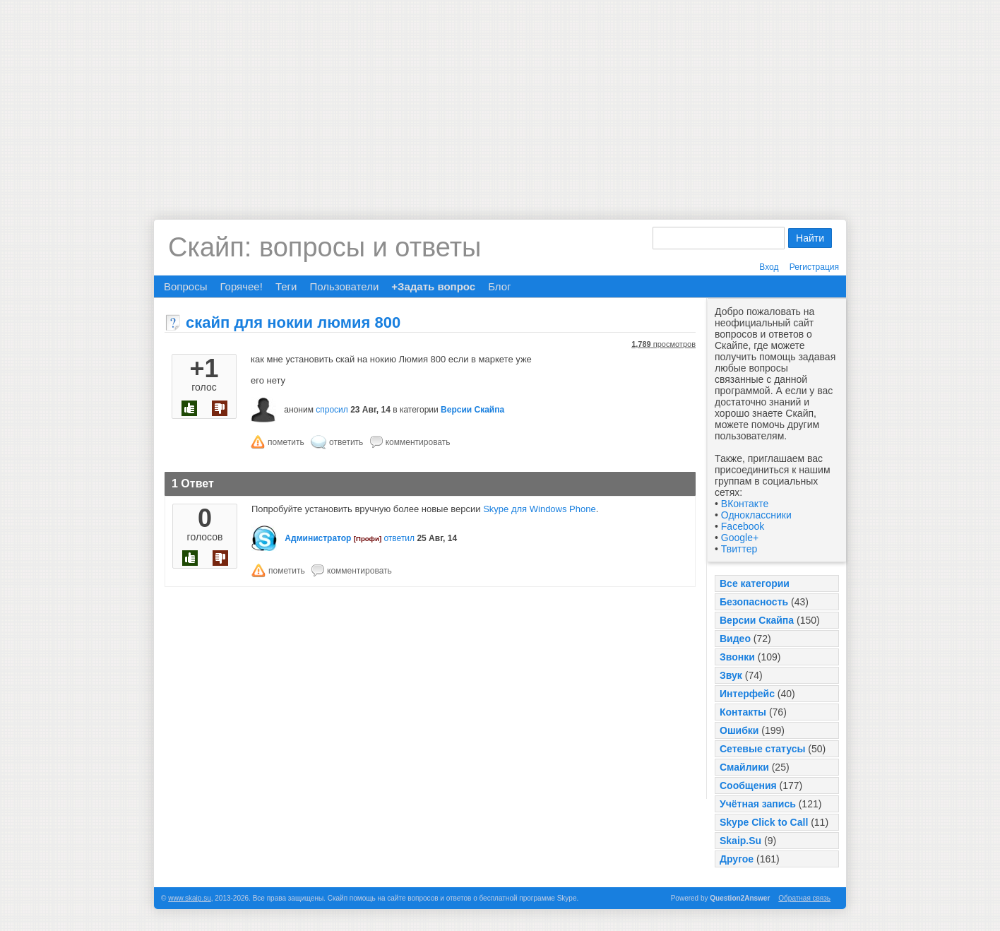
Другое (737, 859)
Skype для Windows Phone (539, 509)
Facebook (742, 526)
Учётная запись (758, 804)
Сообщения (748, 785)
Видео (735, 638)
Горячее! (241, 286)
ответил (399, 538)
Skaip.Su (740, 840)
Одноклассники (756, 515)
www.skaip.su (189, 898)
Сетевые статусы (762, 748)
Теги (286, 286)
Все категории (755, 583)
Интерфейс (747, 693)
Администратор (318, 538)
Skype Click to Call (764, 822)
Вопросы (185, 286)
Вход (768, 267)
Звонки (737, 657)
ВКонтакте (744, 503)
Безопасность (754, 601)
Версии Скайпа (757, 620)
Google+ (739, 537)
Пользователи (344, 286)
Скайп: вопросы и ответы (324, 247)
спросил (332, 410)
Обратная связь (804, 898)
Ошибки (739, 730)
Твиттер (739, 549)
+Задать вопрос (433, 286)
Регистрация (814, 267)
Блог (499, 286)
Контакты (743, 712)
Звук (731, 675)
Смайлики (744, 767)
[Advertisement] (500, 99)
